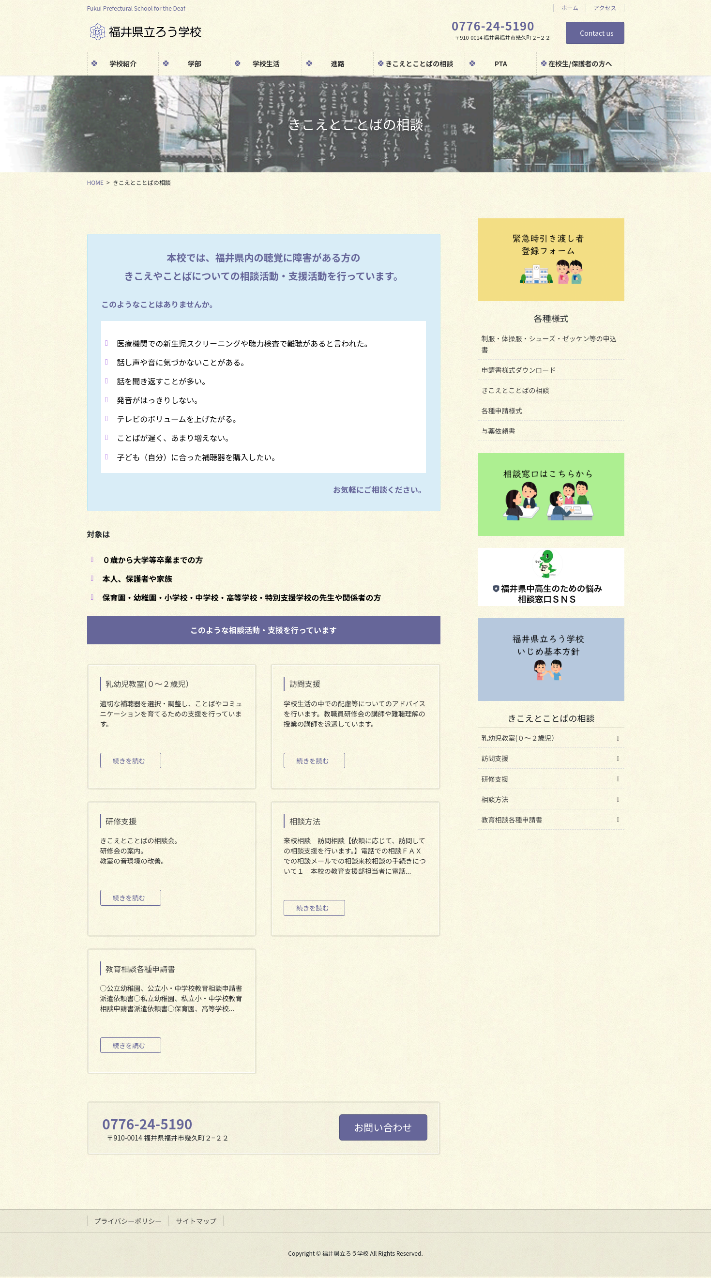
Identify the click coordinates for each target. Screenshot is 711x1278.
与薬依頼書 (498, 431)
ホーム (569, 8)
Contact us (596, 33)
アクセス (604, 8)
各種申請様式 (502, 410)
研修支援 (495, 779)
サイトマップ (196, 1222)
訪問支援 (495, 758)
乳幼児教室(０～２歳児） (520, 738)
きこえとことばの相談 (515, 390)
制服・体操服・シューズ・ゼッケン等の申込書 (549, 344)
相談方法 (495, 799)
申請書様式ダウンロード (519, 370)
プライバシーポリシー (128, 1222)
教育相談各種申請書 (512, 819)
